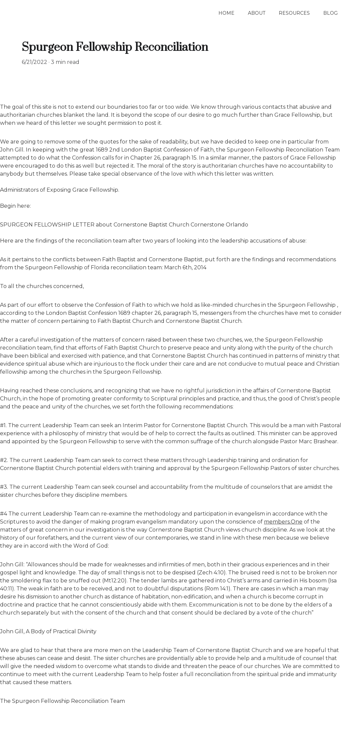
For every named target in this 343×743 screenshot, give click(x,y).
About (256, 13)
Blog (330, 13)
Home (226, 13)
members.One (283, 522)
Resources (294, 13)
